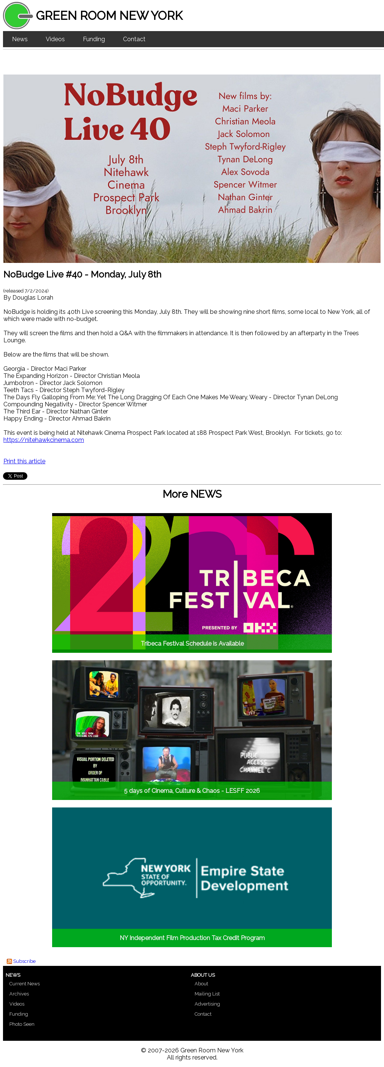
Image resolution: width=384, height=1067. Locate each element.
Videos (55, 39)
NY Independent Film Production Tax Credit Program (192, 938)
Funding (94, 39)
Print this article (24, 461)
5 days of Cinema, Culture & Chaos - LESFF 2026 (192, 790)
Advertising (207, 1004)
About (201, 983)
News (20, 39)
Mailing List (207, 994)
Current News (24, 983)
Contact (134, 39)
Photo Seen (21, 1024)
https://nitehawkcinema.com (43, 439)
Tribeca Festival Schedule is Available (192, 643)
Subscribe (24, 961)
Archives (19, 994)
